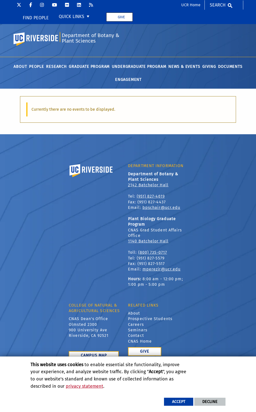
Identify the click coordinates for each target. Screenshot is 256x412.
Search (218, 5)
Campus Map (94, 355)
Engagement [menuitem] (128, 79)
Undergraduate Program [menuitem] (139, 66)
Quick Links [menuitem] (71, 16)
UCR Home (190, 5)
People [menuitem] (36, 66)
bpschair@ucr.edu (161, 207)
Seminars (137, 330)
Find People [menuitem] (36, 18)
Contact (136, 335)
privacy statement (84, 386)
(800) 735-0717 (152, 252)
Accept (178, 401)
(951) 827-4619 (151, 196)
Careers (136, 324)
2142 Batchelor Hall (148, 185)
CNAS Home (140, 341)
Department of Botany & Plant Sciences (90, 38)
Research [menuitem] (56, 66)
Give (121, 17)
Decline (210, 401)
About (134, 313)
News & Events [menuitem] (184, 66)
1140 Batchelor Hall (148, 241)
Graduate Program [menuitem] (89, 66)
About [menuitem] (20, 66)
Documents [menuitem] (230, 66)
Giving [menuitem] (209, 66)
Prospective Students (150, 318)
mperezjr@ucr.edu (161, 269)
